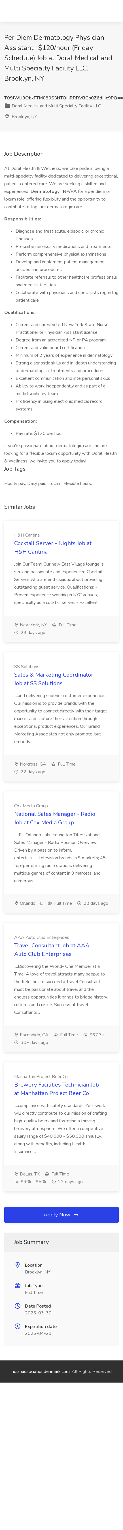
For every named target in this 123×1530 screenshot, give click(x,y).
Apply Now (61, 1214)
